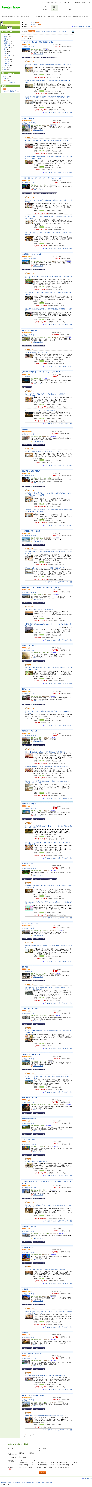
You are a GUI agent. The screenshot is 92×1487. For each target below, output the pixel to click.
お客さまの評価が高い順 (59, 31)
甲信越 (6, 47)
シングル (23, 1467)
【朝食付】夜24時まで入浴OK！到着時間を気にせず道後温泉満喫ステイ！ (47, 752)
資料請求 (49, 1482)
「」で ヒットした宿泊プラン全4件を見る (58, 112)
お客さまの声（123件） (29, 928)
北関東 (6, 41)
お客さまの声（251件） (29, 1013)
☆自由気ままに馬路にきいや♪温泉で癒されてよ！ (42, 451)
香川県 (7, 61)
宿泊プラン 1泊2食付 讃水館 (36, 1161)
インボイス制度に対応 (10, 91)
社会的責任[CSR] (29, 1482)
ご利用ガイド (49, 2)
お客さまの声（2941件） (29, 1144)
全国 (32, 22)
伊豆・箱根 (7, 45)
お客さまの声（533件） (29, 335)
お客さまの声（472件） (29, 1252)
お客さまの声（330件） (29, 1400)
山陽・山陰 (7, 55)
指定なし (33, 24)
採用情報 (37, 1482)
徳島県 (7, 59)
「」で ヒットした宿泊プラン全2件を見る (58, 172)
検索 (42, 1472)
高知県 (7, 65)
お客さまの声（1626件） (29, 735)
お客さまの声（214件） (29, 650)
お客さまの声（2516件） (29, 1358)
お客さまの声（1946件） (29, 535)
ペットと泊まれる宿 (9, 82)
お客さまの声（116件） (29, 1059)
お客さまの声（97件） (28, 376)
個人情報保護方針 (18, 1482)
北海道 (6, 37)
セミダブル (31, 1467)
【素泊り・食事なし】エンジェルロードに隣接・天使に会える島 (44, 568)
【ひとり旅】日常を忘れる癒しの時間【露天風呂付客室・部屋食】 (45, 1269)
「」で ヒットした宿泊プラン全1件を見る (58, 366)
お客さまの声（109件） (29, 1123)
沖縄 (5, 69)
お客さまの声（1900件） (29, 1187)
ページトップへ (87, 1478)
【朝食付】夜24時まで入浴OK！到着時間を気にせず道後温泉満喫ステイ (47, 766)
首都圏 (6, 43)
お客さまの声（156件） (29, 434)
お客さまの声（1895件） (29, 808)
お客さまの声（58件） (28, 693)
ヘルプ (42, 2)
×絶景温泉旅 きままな (36, 352)
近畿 (5, 53)
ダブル (39, 1467)
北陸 (5, 49)
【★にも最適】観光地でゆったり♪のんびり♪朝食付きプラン (45, 1376)
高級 (5, 78)
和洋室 (67, 1467)
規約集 (44, 1482)
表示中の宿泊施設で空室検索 (82, 26)
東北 (5, 39)
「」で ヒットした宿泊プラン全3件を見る (58, 324)
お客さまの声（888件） (29, 1102)
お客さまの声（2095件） (29, 592)
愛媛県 (7, 63)
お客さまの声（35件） (28, 971)
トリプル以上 (53, 1467)
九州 (5, 67)
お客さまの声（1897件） (29, 868)
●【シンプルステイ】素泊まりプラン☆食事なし (39, 609)
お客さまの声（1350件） (29, 123)
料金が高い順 (48, 31)
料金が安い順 (39, 31)
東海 (5, 51)
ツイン (45, 1467)
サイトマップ (58, 2)
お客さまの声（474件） (29, 475)
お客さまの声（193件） (29, 1337)
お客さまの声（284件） (29, 182)
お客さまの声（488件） (29, 1231)
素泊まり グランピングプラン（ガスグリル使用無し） (41, 410)
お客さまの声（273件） (29, 1294)
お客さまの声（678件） (29, 47)
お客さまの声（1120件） (29, 259)
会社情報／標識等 (6, 1482)
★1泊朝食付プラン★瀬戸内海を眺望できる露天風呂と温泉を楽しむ (45, 1415)
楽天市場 (77, 2)
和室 (61, 1467)
